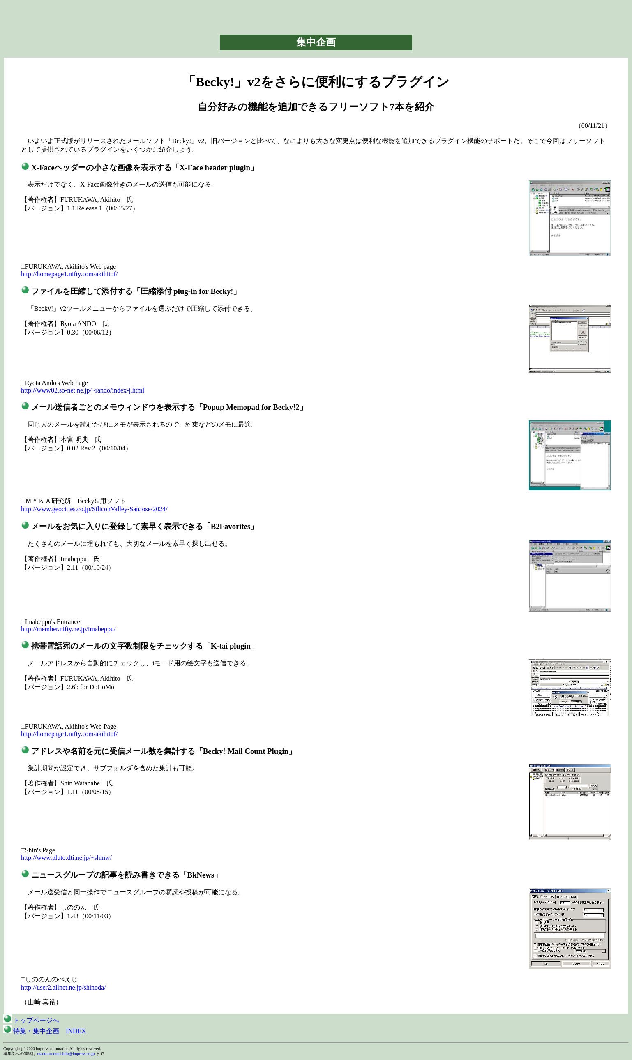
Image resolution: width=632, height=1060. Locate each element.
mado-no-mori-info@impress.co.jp (66, 1053)
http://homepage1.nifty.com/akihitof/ (69, 273)
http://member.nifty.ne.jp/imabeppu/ (68, 629)
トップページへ (31, 1020)
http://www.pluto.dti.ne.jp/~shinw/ (66, 857)
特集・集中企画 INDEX (44, 1031)
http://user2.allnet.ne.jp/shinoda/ (63, 987)
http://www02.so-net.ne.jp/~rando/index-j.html (82, 390)
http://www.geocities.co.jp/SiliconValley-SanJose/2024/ (94, 509)
